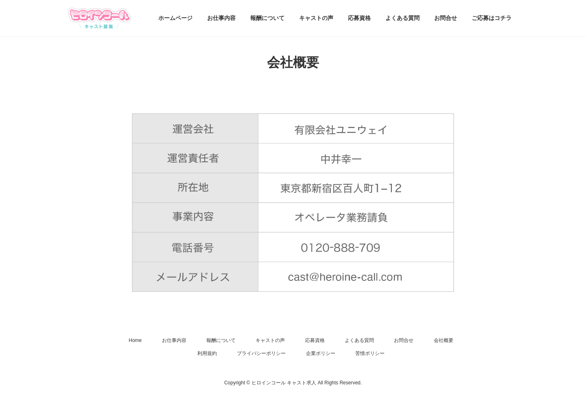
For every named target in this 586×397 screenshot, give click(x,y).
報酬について (221, 340)
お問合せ (403, 340)
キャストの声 (270, 340)
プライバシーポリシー (261, 353)
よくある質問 (359, 340)
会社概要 (443, 340)
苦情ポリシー (370, 353)
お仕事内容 (174, 340)
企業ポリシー (320, 353)
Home (135, 340)
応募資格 (315, 340)
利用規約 (207, 353)
